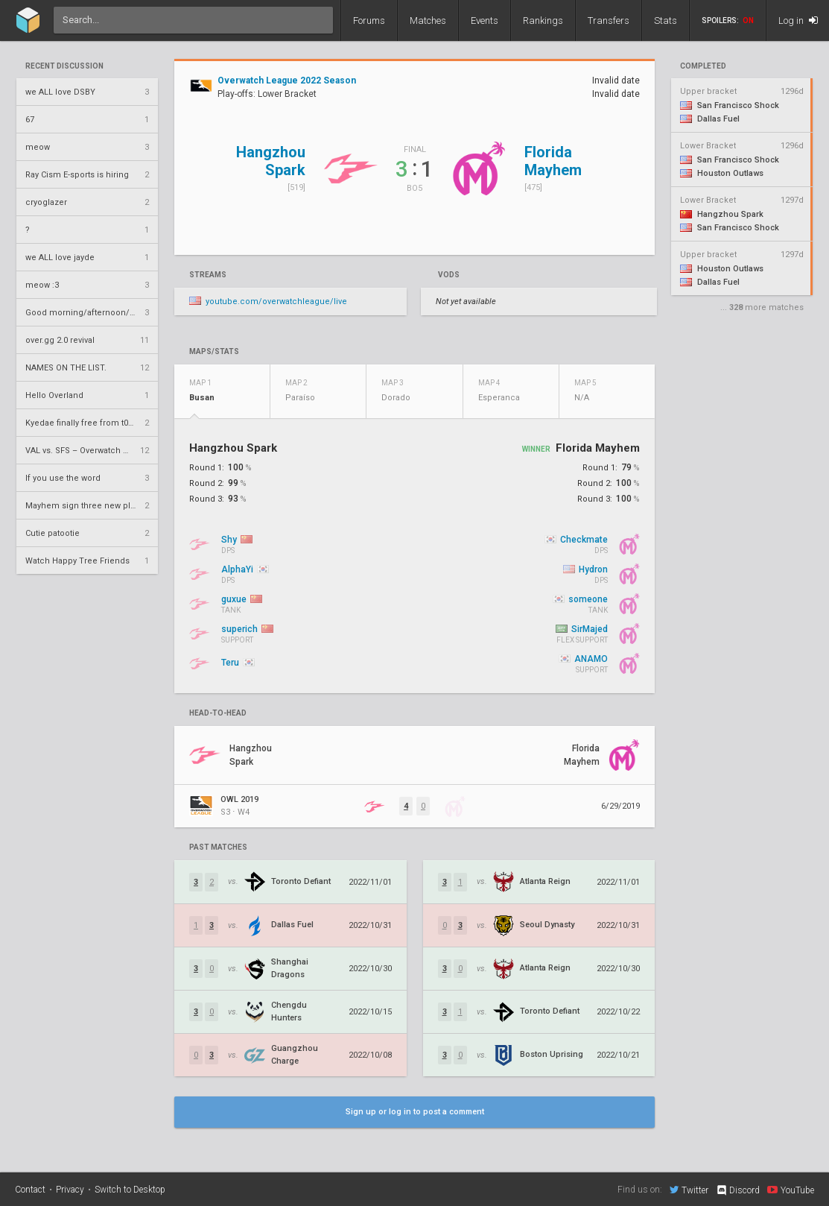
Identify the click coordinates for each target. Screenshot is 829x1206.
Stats (665, 20)
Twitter (689, 1189)
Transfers (608, 20)
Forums (369, 20)
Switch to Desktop (130, 1189)
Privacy (70, 1189)
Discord (738, 1190)
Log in (798, 20)
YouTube (790, 1189)
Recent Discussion (64, 66)
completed (703, 66)
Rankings (543, 20)
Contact (30, 1189)
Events (484, 20)
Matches (428, 20)
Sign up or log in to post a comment (415, 1112)
